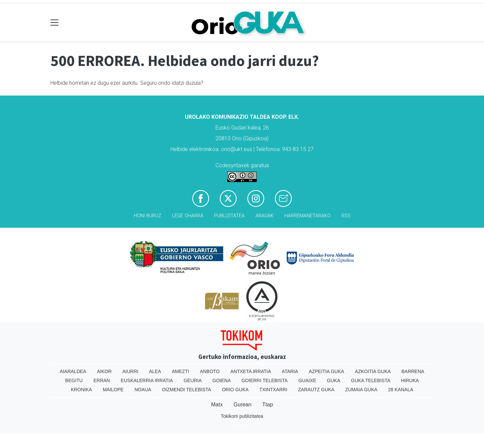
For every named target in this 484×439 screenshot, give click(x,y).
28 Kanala (400, 389)
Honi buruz (147, 216)
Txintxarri (273, 389)
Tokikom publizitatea (242, 416)
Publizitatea (229, 216)
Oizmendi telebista (186, 389)
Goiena (221, 380)
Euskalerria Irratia (147, 380)
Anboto (210, 371)
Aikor (104, 371)
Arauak (264, 216)
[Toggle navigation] (54, 23)
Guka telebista (370, 380)
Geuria (193, 380)
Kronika (81, 389)
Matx (217, 404)
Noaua (142, 389)
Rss (346, 216)
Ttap (267, 404)
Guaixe (307, 380)
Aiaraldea (73, 371)
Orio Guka (235, 389)
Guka (333, 380)
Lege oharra (187, 216)
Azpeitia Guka (326, 371)
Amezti (180, 371)
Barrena (412, 371)
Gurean (242, 404)
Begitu (74, 380)
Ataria (290, 371)
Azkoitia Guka (373, 371)
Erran (101, 380)
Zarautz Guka (316, 389)
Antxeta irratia (251, 371)
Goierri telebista (264, 380)
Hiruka (410, 380)
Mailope (113, 389)
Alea (155, 371)
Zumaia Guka (361, 389)
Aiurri (130, 371)
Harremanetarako (307, 216)
